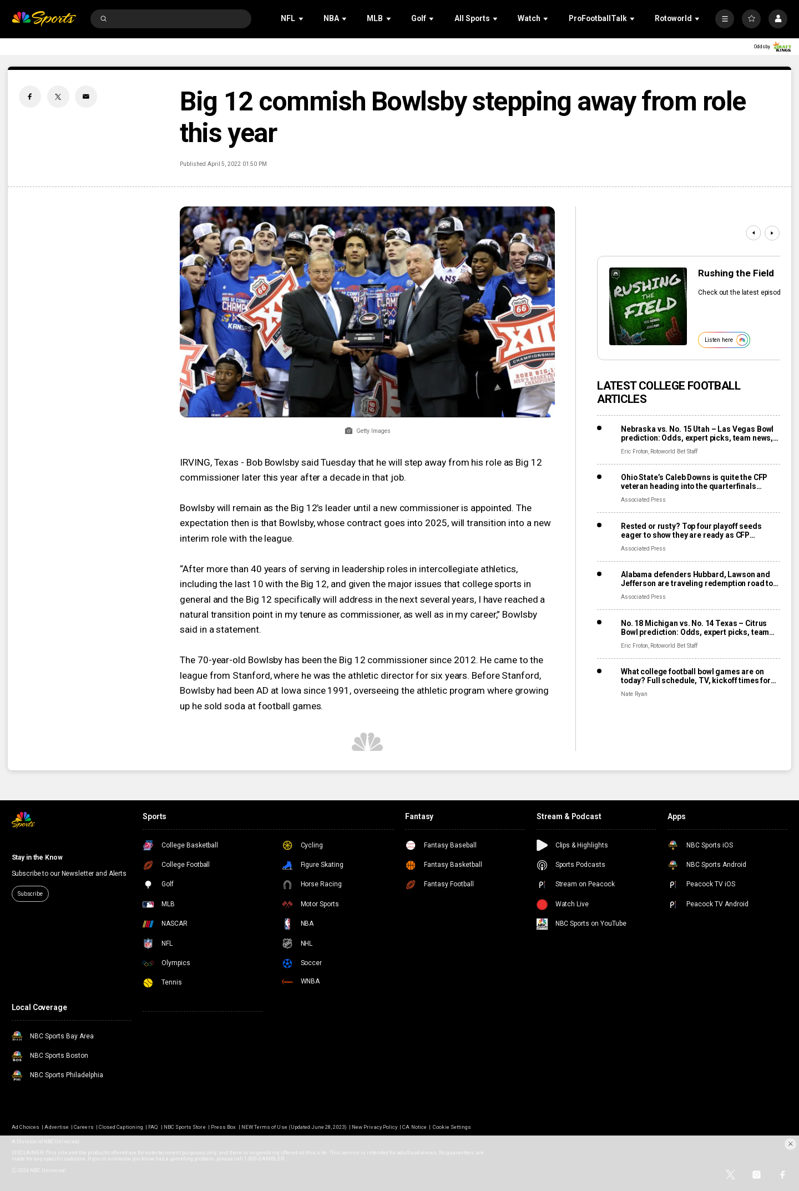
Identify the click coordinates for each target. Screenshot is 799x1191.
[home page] (44, 19)
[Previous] (753, 232)
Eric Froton (634, 451)
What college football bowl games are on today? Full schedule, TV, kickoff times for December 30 (696, 676)
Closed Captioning (121, 1127)
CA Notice (414, 1127)
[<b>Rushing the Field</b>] (648, 306)
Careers (83, 1127)
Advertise (56, 1127)
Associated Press (643, 499)
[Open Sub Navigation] (302, 18)
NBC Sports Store (185, 1127)
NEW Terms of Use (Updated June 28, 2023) (294, 1127)
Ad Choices (25, 1127)
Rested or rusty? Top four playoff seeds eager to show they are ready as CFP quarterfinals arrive (691, 530)
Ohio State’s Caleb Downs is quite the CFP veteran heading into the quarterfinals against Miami (694, 482)
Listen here (726, 340)
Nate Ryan (634, 694)
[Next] (772, 232)
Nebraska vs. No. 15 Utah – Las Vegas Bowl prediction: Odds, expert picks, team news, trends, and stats (697, 433)
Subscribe (30, 893)
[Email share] (86, 96)
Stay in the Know (37, 857)
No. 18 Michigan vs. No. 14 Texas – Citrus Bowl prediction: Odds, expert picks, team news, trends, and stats (695, 628)
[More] (724, 18)
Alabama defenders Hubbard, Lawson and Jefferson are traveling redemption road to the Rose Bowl (697, 579)
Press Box (223, 1127)
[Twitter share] (58, 96)
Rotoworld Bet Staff (673, 451)
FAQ (153, 1127)
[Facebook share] (30, 96)
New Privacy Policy (374, 1127)
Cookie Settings (452, 1127)
